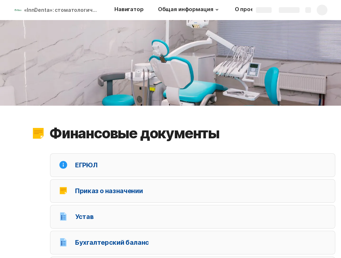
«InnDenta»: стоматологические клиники (62, 10)
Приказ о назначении (109, 191)
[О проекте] (249, 10)
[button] (217, 9)
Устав (84, 216)
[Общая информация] (189, 10)
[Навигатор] (129, 10)
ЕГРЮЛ (86, 165)
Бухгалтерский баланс (112, 242)
